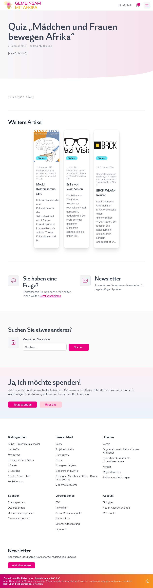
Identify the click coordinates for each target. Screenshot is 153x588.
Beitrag (33, 45)
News (58, 443)
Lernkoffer (14, 449)
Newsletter (61, 507)
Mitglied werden (112, 472)
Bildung (47, 45)
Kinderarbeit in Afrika (67, 470)
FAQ (57, 502)
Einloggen (108, 502)
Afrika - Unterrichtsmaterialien (24, 443)
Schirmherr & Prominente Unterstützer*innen (116, 460)
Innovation (71, 170)
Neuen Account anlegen (116, 507)
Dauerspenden (16, 507)
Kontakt (107, 466)
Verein (106, 443)
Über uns (50, 404)
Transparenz (62, 454)
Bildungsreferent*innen (21, 460)
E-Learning (14, 470)
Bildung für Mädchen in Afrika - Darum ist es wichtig (76, 478)
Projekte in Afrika (64, 449)
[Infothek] (125, 5)
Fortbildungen (15, 481)
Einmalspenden (16, 502)
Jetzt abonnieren (21, 565)
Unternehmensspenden (21, 513)
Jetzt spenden (22, 404)
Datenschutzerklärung (67, 523)
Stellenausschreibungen (116, 477)
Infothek (12, 465)
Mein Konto (109, 513)
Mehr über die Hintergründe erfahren (23, 584)
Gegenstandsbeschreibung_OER (106, 175)
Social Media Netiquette (68, 513)
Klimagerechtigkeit (65, 465)
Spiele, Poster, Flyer (19, 476)
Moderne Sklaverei (66, 484)
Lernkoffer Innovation (76, 172)
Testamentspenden (18, 518)
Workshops (14, 454)
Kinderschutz (62, 518)
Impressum (61, 529)
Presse (59, 460)
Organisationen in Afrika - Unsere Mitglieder (121, 451)
